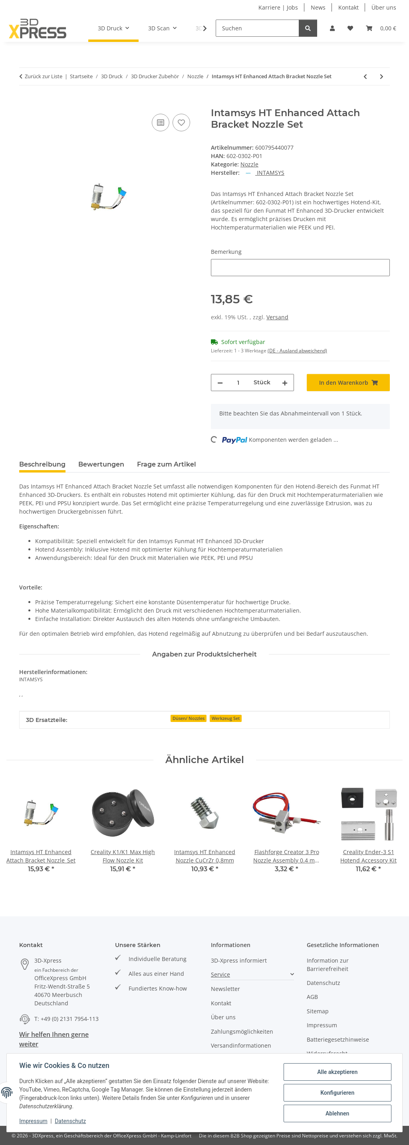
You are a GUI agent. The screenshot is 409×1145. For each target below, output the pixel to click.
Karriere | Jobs (278, 7)
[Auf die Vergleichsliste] (160, 122)
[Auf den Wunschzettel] (181, 122)
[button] (332, 28)
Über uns (383, 7)
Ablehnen (337, 1113)
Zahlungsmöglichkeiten (242, 1031)
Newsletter (225, 989)
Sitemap (318, 1011)
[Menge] (238, 382)
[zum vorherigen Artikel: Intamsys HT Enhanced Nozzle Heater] (365, 76)
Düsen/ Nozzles (188, 718)
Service (220, 974)
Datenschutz (70, 1121)
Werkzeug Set (226, 718)
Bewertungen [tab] (101, 464)
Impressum (34, 1121)
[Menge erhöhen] (285, 382)
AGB (312, 997)
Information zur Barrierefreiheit (328, 965)
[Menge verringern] (220, 382)
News (318, 7)
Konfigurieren (337, 1093)
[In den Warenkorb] (25, 103)
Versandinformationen (241, 1045)
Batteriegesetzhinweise (338, 1039)
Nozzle (249, 164)
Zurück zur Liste (43, 76)
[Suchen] (257, 28)
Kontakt (348, 7)
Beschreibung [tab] (42, 464)
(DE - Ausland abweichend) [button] (297, 350)
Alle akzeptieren (337, 1072)
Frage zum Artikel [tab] (166, 464)
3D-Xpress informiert (239, 960)
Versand (277, 317)
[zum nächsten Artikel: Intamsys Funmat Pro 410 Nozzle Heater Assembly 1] (381, 76)
